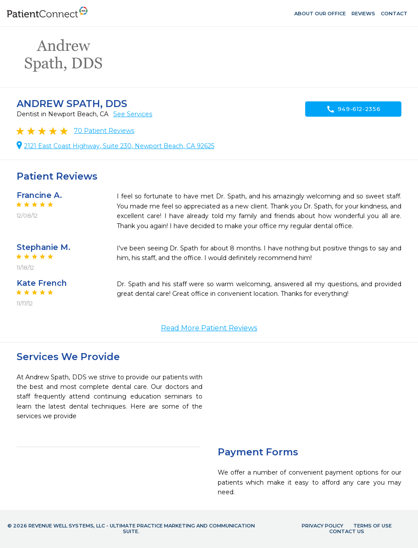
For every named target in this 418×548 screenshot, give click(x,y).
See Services (132, 114)
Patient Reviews (104, 131)
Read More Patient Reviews (209, 328)
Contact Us (346, 531)
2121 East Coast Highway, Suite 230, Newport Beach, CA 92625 (119, 146)
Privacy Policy (322, 526)
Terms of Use (372, 526)
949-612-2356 (353, 109)
